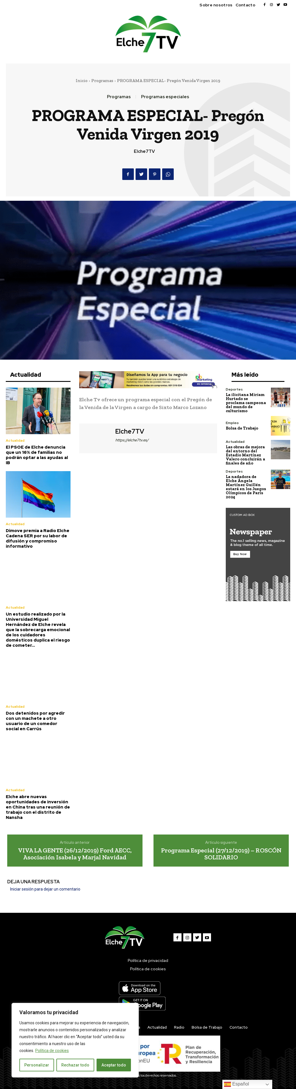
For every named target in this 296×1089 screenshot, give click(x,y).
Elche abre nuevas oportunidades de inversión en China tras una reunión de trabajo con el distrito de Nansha (38, 807)
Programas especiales (165, 97)
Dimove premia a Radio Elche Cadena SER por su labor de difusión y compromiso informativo (37, 538)
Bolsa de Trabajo (242, 428)
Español (236, 1084)
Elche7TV (144, 151)
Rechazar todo (75, 1065)
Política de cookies (52, 1050)
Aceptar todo (113, 1065)
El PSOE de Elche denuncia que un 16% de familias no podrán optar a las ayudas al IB (37, 455)
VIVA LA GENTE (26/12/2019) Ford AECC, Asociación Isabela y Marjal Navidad (75, 853)
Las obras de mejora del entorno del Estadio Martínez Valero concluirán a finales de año (245, 455)
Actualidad (15, 440)
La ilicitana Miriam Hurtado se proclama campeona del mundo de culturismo (246, 402)
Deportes (234, 389)
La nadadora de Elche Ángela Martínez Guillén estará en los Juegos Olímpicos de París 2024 (246, 486)
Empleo (232, 423)
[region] (75, 1040)
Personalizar (36, 1065)
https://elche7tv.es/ (132, 440)
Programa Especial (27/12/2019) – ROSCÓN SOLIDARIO (221, 853)
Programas (102, 80)
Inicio (82, 80)
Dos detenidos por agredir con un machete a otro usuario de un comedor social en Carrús (35, 721)
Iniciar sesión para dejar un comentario (45, 889)
